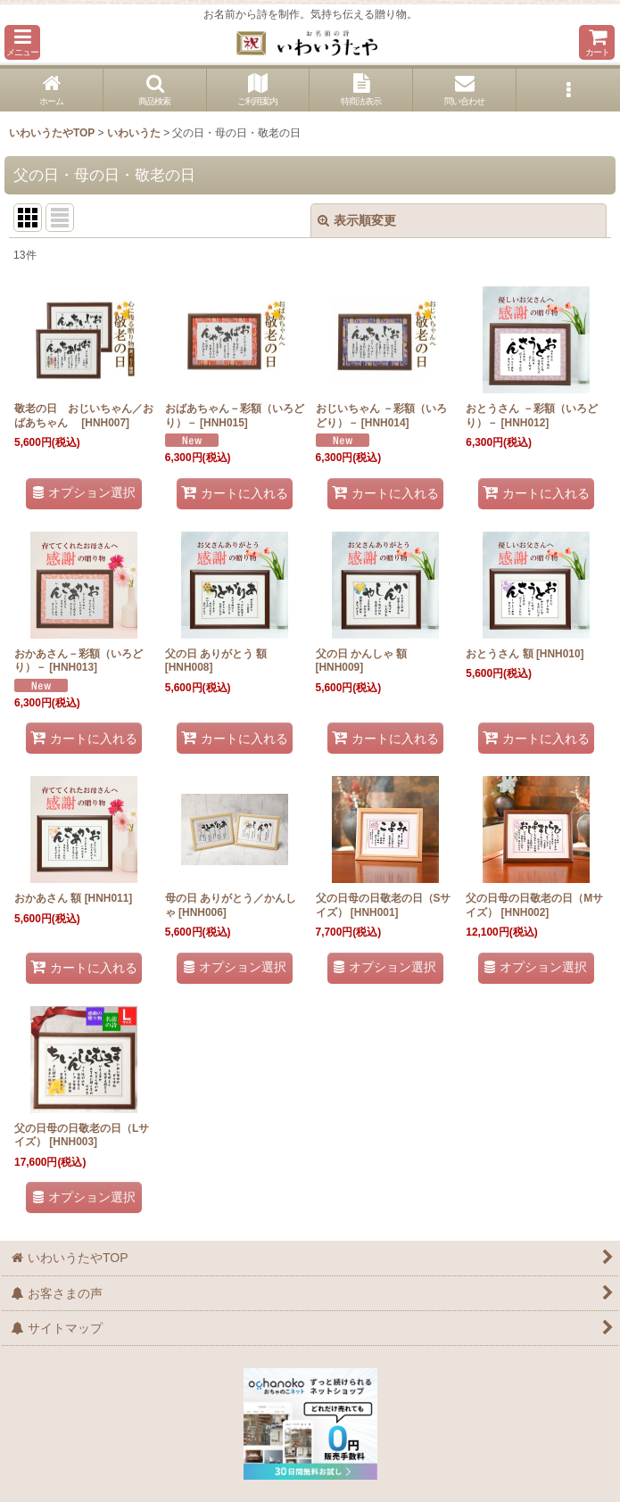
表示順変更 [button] (357, 220)
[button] (22, 42)
